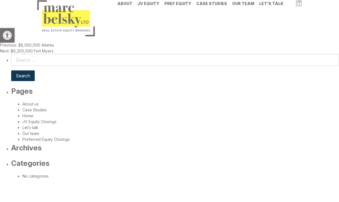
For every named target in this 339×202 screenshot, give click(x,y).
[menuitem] (125, 12)
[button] (7, 35)
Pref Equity (177, 11)
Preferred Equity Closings (46, 139)
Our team (243, 11)
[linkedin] (299, 11)
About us (30, 104)
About (124, 11)
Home (27, 115)
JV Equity (148, 11)
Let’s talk (271, 11)
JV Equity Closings (39, 121)
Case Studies (211, 11)
